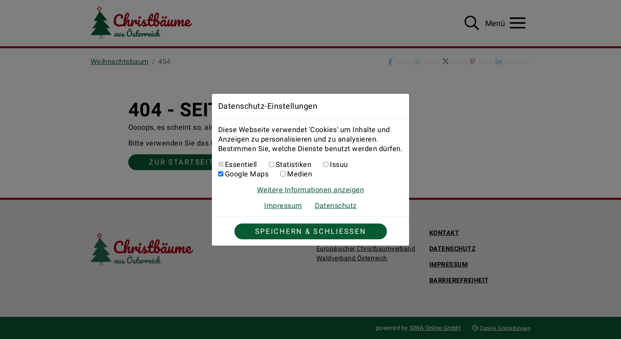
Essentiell (241, 164)
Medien (299, 174)
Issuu (339, 164)
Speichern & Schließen (310, 231)
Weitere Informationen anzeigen (310, 190)
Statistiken (293, 164)
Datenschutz (336, 205)
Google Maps (247, 174)
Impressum (283, 205)
